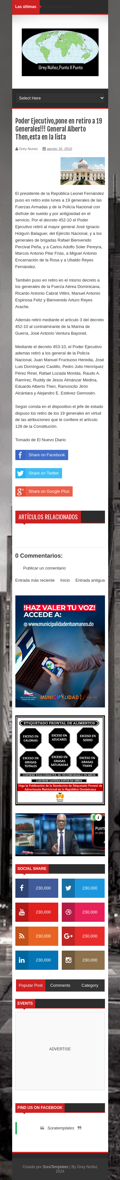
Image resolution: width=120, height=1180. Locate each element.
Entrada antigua (90, 580)
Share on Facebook (40, 455)
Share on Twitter (37, 473)
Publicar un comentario (44, 568)
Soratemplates (60, 1128)
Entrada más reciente (35, 580)
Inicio (65, 580)
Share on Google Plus (42, 491)
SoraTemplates (55, 1167)
